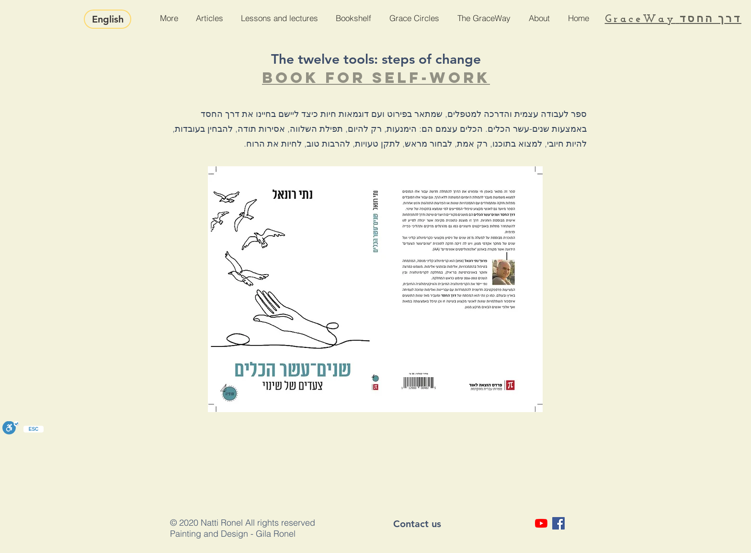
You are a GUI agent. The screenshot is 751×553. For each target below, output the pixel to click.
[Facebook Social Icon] (558, 523)
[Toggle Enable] (10, 429)
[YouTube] (541, 523)
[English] (107, 19)
